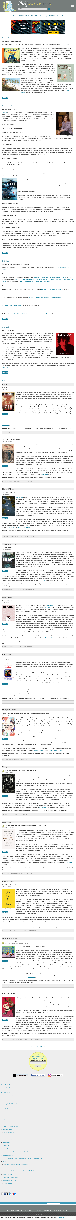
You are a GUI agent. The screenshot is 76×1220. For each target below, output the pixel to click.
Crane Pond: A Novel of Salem (11, 1126)
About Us (12, 1210)
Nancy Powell (5, 425)
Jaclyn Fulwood (35, 695)
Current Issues (38, 1210)
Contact (17, 1210)
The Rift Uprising (8, 1139)
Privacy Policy (66, 1210)
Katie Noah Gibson (39, 750)
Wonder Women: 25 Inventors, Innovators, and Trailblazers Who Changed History (23, 1158)
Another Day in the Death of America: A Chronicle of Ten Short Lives (20, 1171)
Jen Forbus (45, 474)
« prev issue (34, 1046)
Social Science (6, 1168)
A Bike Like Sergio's (8, 1183)
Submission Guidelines (30, 1210)
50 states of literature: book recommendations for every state (45, 297)
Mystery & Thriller (7, 1129)
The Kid (5, 1122)
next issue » (42, 1046)
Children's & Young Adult (9, 1180)
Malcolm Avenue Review (23, 527)
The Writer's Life (6, 1093)
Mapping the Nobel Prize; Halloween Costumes (14, 1104)
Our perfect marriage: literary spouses (12, 305)
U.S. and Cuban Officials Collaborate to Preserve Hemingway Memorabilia (32, 313)
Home (8, 1210)
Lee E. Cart (42, 580)
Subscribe (51, 1210)
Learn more (61, 1217)
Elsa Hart (4, 112)
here (67, 44)
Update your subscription (53, 1203)
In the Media (45, 1210)
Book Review (5, 1117)
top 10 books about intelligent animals (51, 289)
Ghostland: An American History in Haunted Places (16, 1164)
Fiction (4, 1120)
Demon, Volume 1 (8, 1145)
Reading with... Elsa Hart (9, 1095)
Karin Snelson (31, 977)
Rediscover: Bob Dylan (8, 1112)
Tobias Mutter (5, 367)
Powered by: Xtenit (38, 1214)
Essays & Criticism (7, 1174)
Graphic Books (6, 1142)
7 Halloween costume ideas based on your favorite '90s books (49, 277)
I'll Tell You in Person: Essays (11, 1177)
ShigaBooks (50, 605)
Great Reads (4, 1109)
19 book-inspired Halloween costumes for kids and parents (34, 281)
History (4, 1161)
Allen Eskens (19, 497)
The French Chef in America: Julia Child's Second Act (17, 1151)
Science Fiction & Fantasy (9, 1136)
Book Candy (4, 1101)
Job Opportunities (58, 1210)
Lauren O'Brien (11, 527)
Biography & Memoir (8, 1155)
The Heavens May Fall (9, 1132)
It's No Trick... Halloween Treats (10, 1088)
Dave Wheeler (42, 807)
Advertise (21, 1210)
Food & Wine (6, 1148)
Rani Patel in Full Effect (9, 1187)
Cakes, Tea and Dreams (56, 750)
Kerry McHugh (55, 921)
